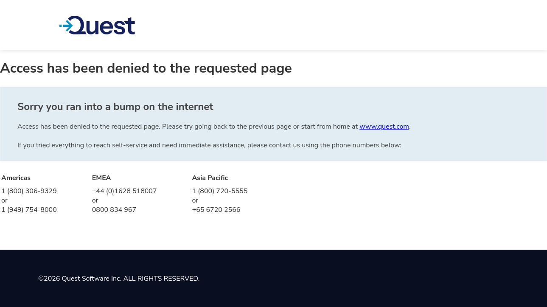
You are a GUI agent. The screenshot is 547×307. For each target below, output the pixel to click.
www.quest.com (384, 126)
